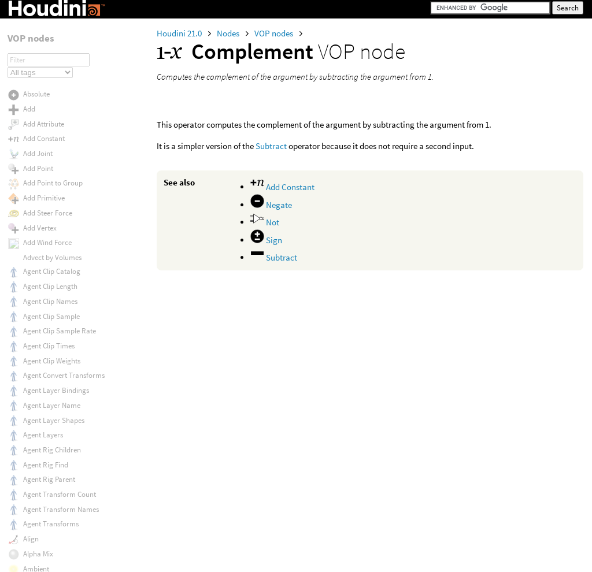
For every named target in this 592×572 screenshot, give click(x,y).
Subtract (271, 145)
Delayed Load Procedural (62, 428)
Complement (43, 138)
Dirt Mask (37, 561)
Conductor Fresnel (51, 209)
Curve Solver (42, 384)
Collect (33, 20)
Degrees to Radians (53, 413)
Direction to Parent (52, 546)
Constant (37, 239)
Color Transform (49, 94)
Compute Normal (50, 181)
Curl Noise (38, 341)
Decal (31, 399)
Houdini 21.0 (180, 33)
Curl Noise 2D (43, 356)
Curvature (38, 369)
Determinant (42, 473)
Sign (266, 240)
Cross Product (44, 326)
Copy (31, 268)
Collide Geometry (49, 35)
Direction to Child (50, 531)
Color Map (39, 65)
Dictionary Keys (47, 487)
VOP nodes (274, 33)
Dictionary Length (51, 502)
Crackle (34, 297)
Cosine (33, 282)
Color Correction (49, 50)
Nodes (229, 33)
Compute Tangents (52, 195)
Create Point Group (53, 312)
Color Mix (37, 79)
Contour (36, 253)
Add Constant (282, 186)
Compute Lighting (51, 167)
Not (264, 222)
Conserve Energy (49, 224)
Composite (39, 153)
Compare (37, 123)
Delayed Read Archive (57, 443)
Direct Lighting (46, 517)
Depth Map (40, 458)
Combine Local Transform (63, 108)
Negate (271, 204)
